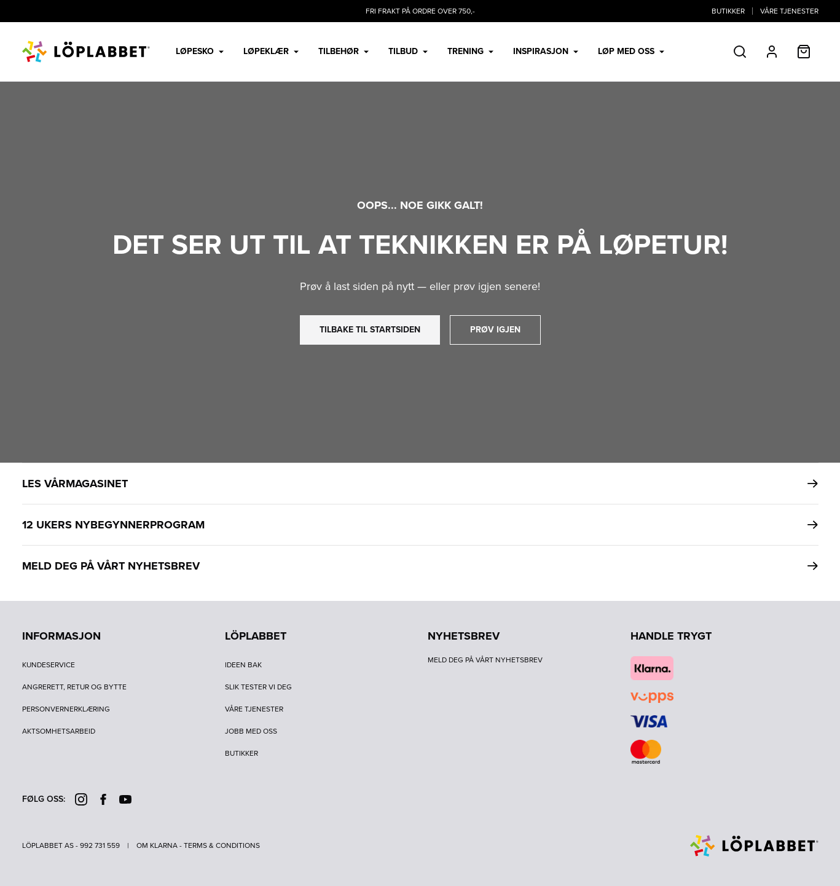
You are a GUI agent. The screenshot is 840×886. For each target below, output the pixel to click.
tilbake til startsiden (370, 329)
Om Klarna (157, 845)
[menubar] (420, 51)
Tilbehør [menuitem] (343, 51)
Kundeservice (48, 664)
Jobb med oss (251, 731)
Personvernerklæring (66, 709)
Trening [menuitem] (470, 51)
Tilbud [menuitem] (408, 51)
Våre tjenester (789, 11)
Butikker (728, 11)
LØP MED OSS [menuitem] (631, 51)
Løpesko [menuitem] (200, 51)
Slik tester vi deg (258, 686)
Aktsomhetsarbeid (58, 731)
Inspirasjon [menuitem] (545, 51)
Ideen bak (243, 664)
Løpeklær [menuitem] (271, 51)
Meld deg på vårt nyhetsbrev (485, 660)
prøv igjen (495, 329)
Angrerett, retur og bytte (74, 686)
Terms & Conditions (222, 845)
